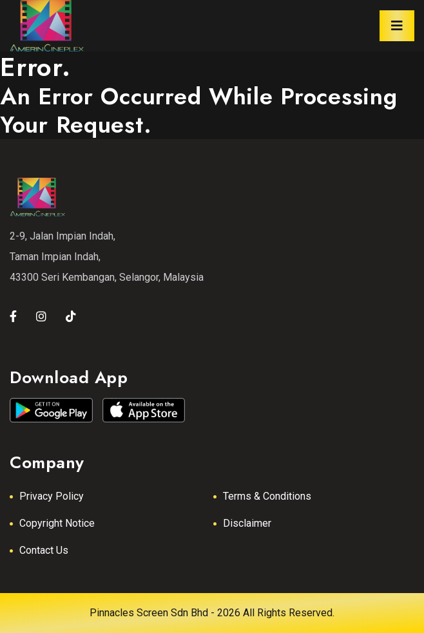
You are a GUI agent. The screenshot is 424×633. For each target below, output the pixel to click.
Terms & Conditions (267, 496)
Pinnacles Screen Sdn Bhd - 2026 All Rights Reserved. (212, 613)
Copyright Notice (57, 523)
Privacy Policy (51, 496)
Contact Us (43, 550)
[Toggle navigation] (397, 25)
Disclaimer (247, 523)
